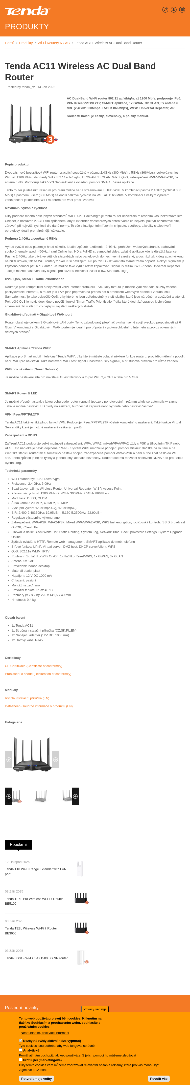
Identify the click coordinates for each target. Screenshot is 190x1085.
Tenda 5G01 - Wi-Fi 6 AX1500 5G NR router (36, 958)
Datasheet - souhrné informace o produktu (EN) (39, 706)
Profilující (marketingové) (42, 1062)
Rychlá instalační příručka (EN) (27, 698)
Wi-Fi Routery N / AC (54, 43)
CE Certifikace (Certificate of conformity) (33, 666)
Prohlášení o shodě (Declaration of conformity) (38, 674)
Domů (9, 43)
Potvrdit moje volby (36, 1081)
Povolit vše (158, 1081)
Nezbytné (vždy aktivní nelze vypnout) (52, 1043)
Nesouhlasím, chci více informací (45, 1035)
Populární (21, 843)
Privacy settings (94, 1012)
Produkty (26, 43)
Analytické (31, 1053)
